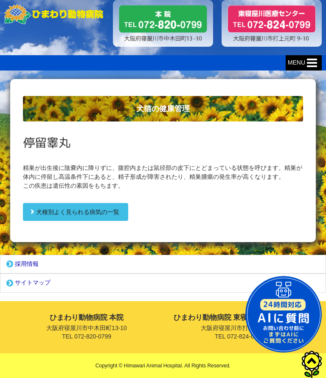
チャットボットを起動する (283, 314)
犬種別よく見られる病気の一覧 (77, 212)
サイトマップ (28, 283)
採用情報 (22, 264)
